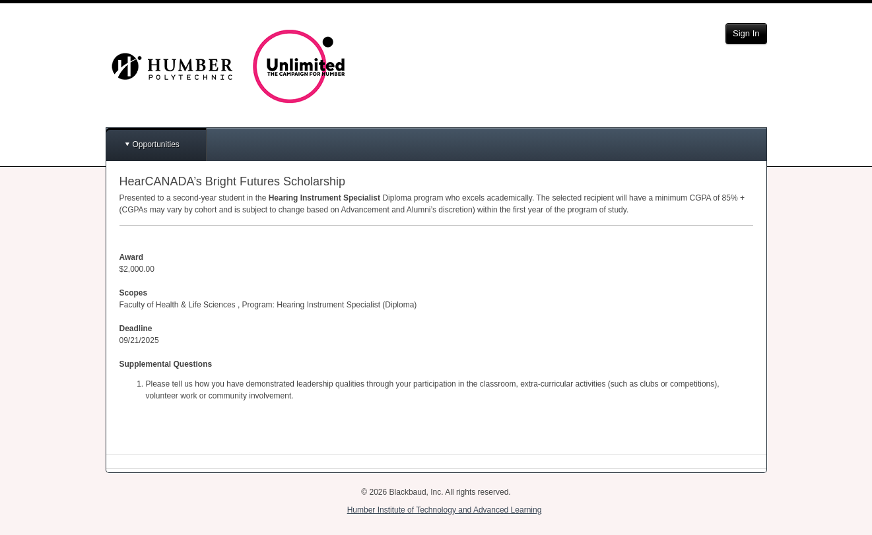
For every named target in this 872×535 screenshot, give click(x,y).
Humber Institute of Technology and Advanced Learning (444, 510)
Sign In (746, 33)
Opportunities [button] (156, 144)
